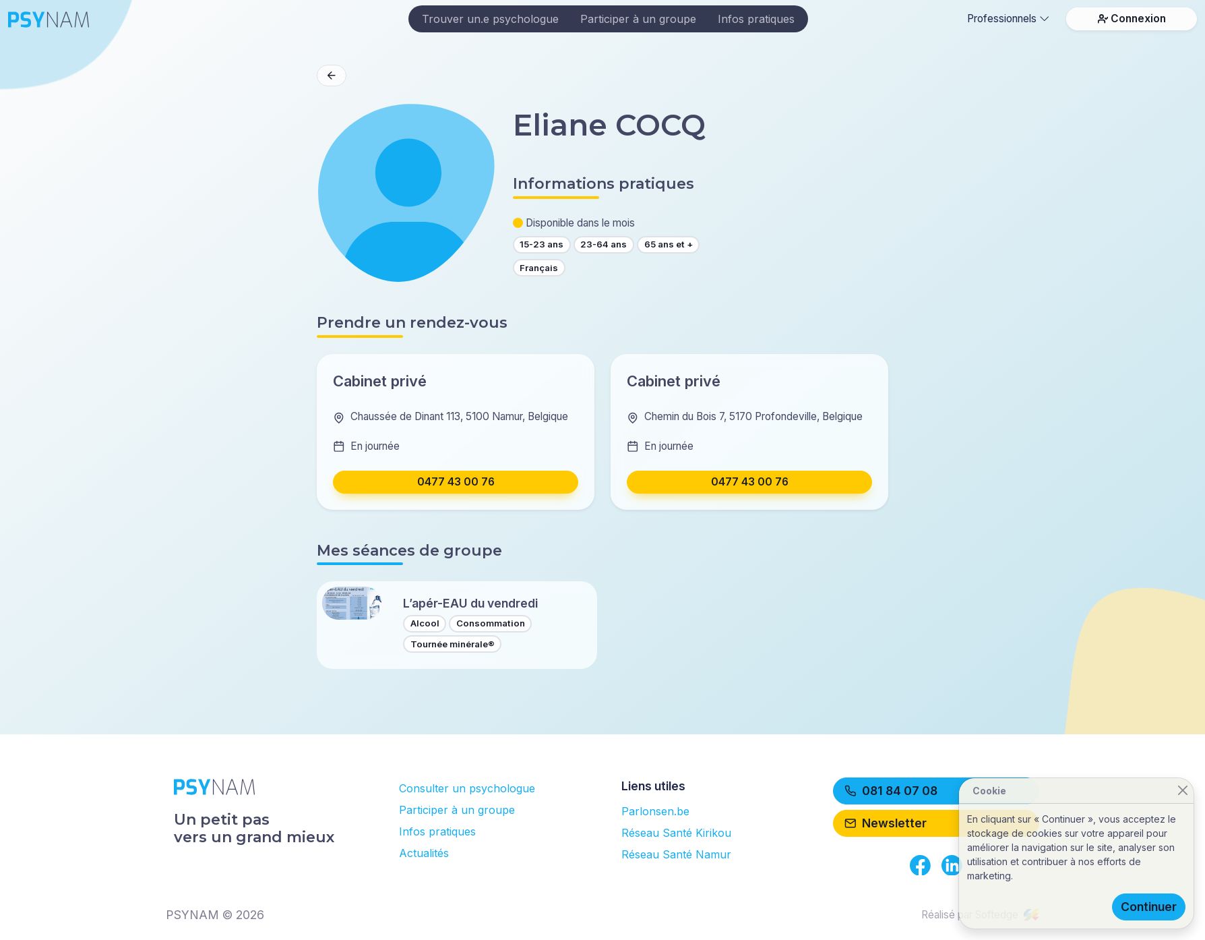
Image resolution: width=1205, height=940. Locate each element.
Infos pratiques (756, 19)
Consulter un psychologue (467, 788)
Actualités (424, 853)
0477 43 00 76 (456, 481)
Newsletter (885, 823)
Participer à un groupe (638, 19)
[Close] (1182, 791)
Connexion (1132, 18)
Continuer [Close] (1149, 907)
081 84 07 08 (890, 791)
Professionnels (1008, 18)
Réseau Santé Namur (676, 854)
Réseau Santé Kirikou (676, 833)
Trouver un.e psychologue (490, 19)
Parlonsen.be (655, 811)
